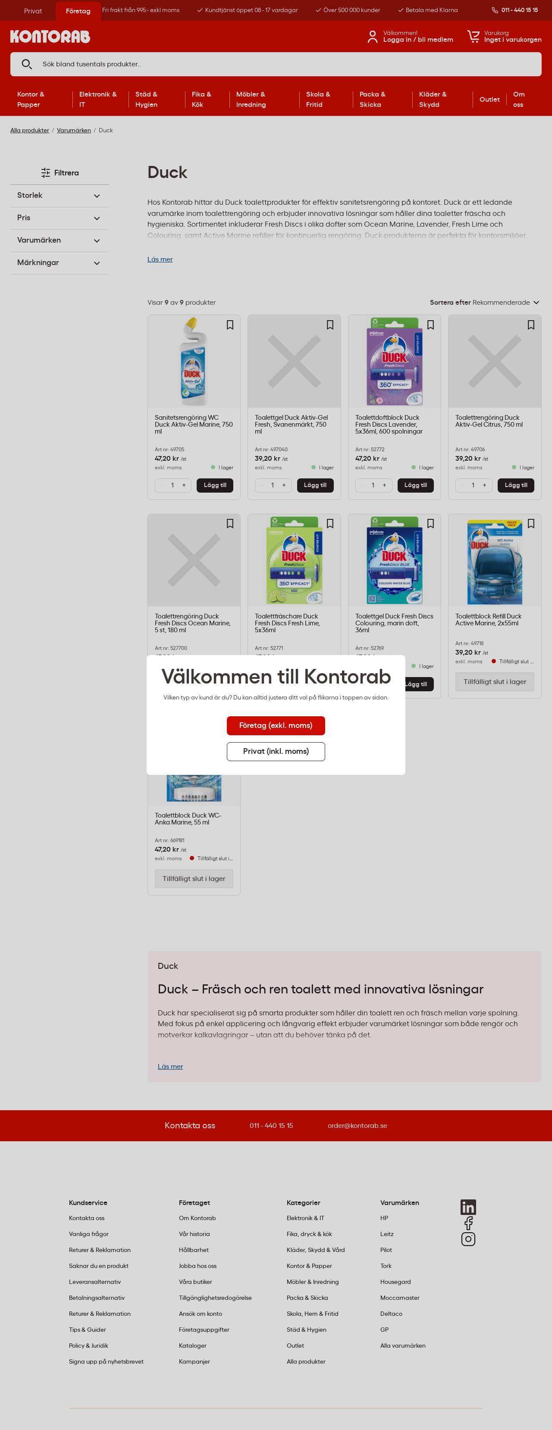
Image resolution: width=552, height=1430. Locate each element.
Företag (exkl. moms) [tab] (276, 726)
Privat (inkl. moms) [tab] (276, 752)
